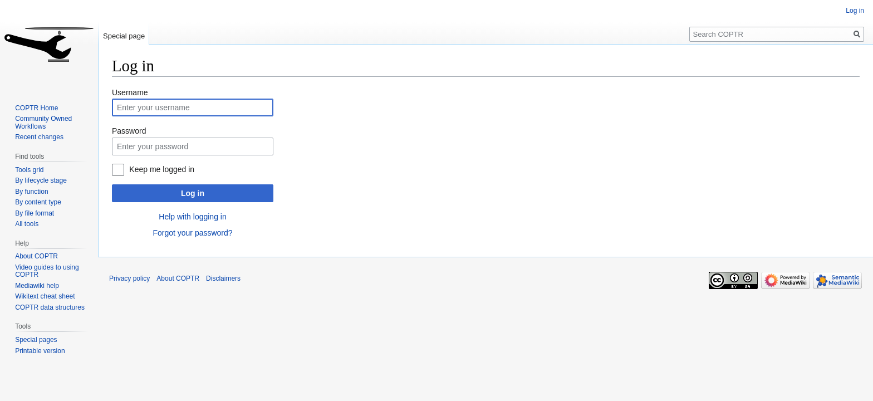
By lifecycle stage (41, 180)
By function (31, 191)
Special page (124, 36)
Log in (192, 193)
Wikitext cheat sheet (45, 296)
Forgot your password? (192, 232)
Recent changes (39, 137)
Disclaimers (223, 278)
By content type (38, 202)
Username (130, 92)
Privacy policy (129, 278)
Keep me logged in (161, 169)
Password (129, 130)
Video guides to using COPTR (47, 271)
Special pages (36, 340)
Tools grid (29, 170)
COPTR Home (36, 108)
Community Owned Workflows (43, 122)
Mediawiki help (37, 286)
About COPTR (36, 256)
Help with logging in (192, 216)
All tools (26, 224)
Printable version (40, 351)
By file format (34, 213)
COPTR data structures (50, 307)
